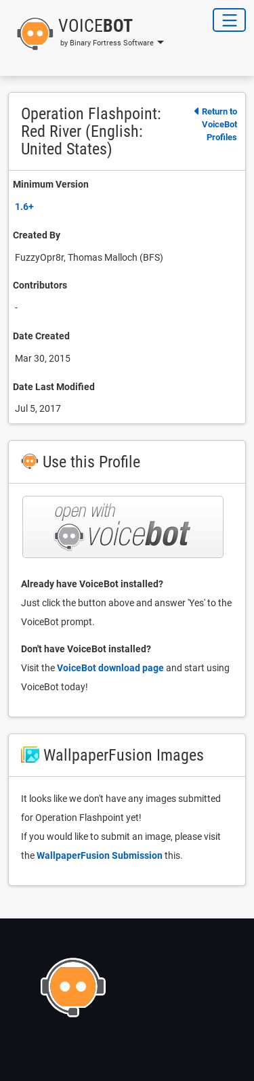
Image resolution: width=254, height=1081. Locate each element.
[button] (86, 34)
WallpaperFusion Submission (100, 855)
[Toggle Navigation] (229, 20)
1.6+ (24, 206)
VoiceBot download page (110, 667)
